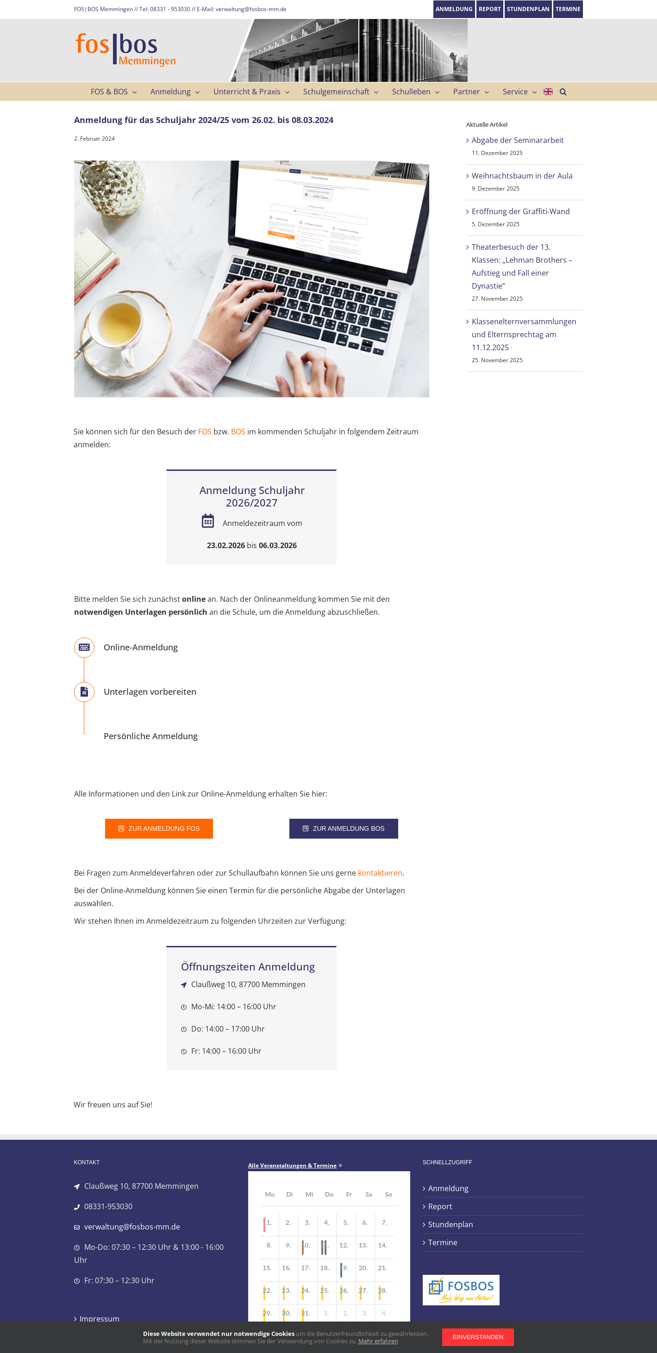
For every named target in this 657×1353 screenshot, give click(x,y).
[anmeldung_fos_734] (251, 279)
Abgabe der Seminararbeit (518, 140)
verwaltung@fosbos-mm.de (132, 1227)
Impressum (99, 1319)
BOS (238, 431)
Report (440, 1206)
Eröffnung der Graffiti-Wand (521, 211)
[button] (563, 91)
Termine (442, 1242)
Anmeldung (448, 1188)
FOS (205, 431)
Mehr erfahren (378, 1341)
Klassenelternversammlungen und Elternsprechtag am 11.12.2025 (524, 334)
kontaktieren (380, 873)
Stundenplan (450, 1224)
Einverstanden (478, 1337)
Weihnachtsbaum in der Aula (522, 176)
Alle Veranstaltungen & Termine (292, 1165)
